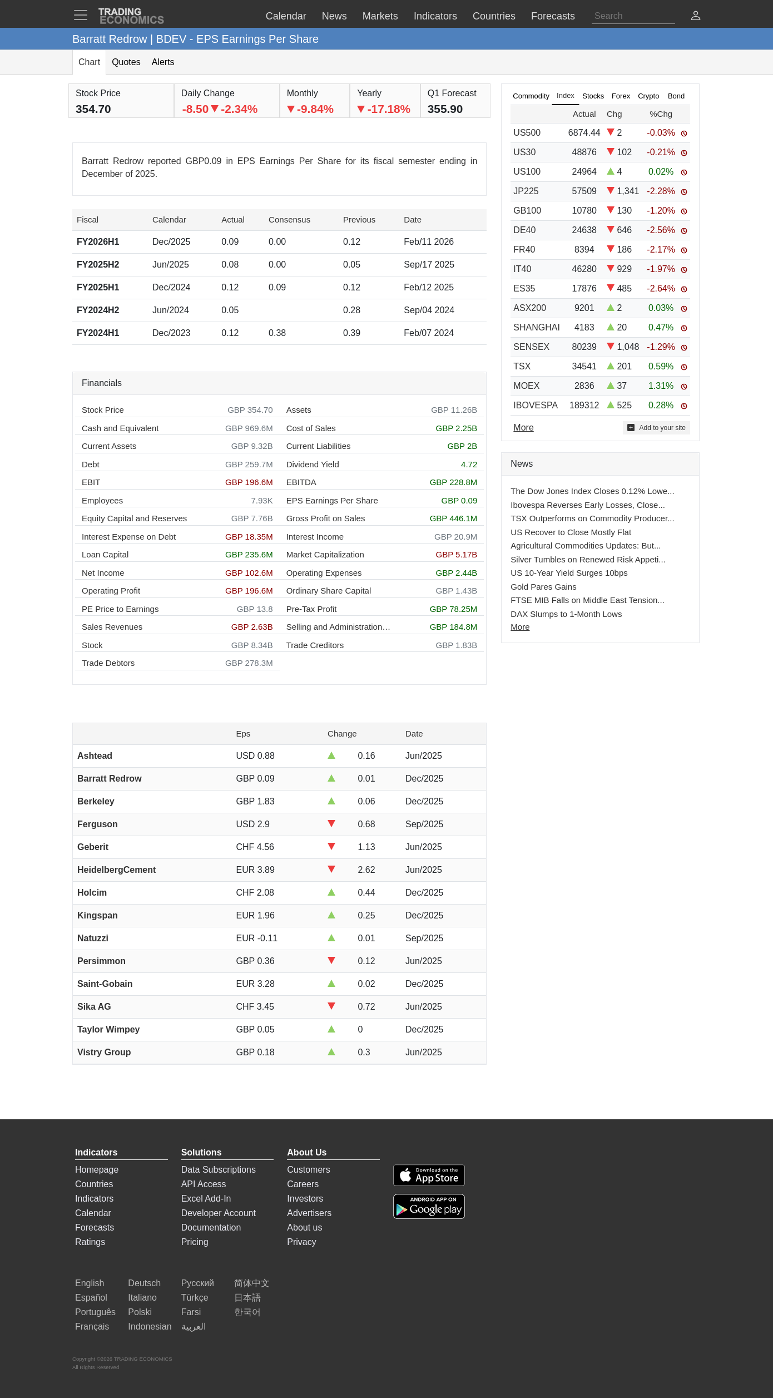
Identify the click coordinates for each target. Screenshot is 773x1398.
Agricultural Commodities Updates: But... (586, 545)
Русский (197, 1283)
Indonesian (149, 1326)
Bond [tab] (676, 96)
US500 (527, 132)
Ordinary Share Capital (328, 590)
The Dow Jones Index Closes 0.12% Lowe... (592, 491)
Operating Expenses (324, 572)
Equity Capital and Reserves (134, 518)
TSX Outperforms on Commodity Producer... (592, 518)
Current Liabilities (318, 446)
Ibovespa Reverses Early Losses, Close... (588, 505)
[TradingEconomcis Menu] (84, 15)
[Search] (633, 16)
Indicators (94, 1198)
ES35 (524, 288)
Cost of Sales (311, 428)
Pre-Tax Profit (311, 609)
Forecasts (94, 1227)
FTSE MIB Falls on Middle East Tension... (588, 600)
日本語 (247, 1297)
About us (304, 1227)
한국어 (247, 1312)
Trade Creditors (315, 645)
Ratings (90, 1242)
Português (95, 1312)
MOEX (526, 386)
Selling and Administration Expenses (339, 626)
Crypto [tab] (648, 96)
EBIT (91, 482)
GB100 (527, 210)
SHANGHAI (536, 327)
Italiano (142, 1297)
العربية (193, 1326)
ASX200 (529, 308)
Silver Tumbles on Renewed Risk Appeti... (588, 559)
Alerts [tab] (163, 62)
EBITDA (301, 482)
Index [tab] (565, 95)
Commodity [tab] (531, 96)
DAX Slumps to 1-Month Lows (566, 614)
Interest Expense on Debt (129, 536)
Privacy (301, 1242)
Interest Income (315, 536)
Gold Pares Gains (543, 586)
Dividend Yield (312, 464)
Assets (298, 409)
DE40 (524, 230)
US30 (524, 152)
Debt (91, 464)
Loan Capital (105, 554)
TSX (522, 366)
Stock (92, 645)
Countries (94, 1184)
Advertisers (309, 1213)
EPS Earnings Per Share (332, 500)
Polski (140, 1312)
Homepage (96, 1169)
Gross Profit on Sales (325, 518)
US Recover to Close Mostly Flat (571, 532)
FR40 (524, 249)
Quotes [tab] (126, 62)
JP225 (525, 191)
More (520, 626)
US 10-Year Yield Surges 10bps (569, 572)
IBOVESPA (535, 405)
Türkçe (195, 1297)
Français (92, 1326)
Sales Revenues (112, 626)
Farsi (191, 1312)
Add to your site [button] (656, 427)
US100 (527, 171)
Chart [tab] (89, 62)
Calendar (93, 1213)
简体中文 (252, 1283)
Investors (305, 1198)
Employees (102, 500)
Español (91, 1297)
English (89, 1283)
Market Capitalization (325, 554)
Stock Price (103, 409)
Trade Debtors (108, 663)
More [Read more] (523, 427)
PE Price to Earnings (120, 609)
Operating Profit (111, 590)
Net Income (103, 572)
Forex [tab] (621, 96)
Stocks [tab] (593, 96)
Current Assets (109, 446)
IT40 (522, 269)
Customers (308, 1169)
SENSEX (531, 347)
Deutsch (144, 1283)
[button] (696, 17)
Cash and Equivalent (120, 428)
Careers (303, 1184)
